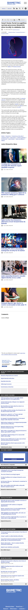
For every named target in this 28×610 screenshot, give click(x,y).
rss (14, 8)
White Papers (13, 608)
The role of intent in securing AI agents (10, 474)
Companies (22, 608)
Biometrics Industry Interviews (8, 489)
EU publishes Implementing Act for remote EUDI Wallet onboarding (12, 435)
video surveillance (20, 139)
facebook (22, 8)
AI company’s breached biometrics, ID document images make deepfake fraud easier (13, 419)
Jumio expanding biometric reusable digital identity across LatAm (13, 277)
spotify (25, 8)
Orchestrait (4, 139)
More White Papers (5, 550)
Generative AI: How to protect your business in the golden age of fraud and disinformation (13, 539)
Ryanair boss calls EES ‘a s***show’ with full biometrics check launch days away (11, 415)
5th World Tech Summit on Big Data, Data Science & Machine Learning (14, 562)
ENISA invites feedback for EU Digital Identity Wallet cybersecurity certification (14, 423)
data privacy (13, 137)
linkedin (17, 8)
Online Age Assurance (6, 384)
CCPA (18, 107)
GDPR (16, 104)
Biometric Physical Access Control (9, 375)
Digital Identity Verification (7, 378)
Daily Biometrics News (6, 447)
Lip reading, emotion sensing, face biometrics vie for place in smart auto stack (13, 411)
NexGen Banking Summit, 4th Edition (14, 580)
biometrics (8, 136)
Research (5, 608)
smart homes (11, 139)
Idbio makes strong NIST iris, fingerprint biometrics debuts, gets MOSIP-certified (14, 431)
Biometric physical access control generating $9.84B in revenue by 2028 (12, 427)
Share (5, 19)
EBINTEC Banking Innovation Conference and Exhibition (14, 567)
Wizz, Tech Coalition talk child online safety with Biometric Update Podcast (12, 486)
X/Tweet (11, 19)
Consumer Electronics (20, 32)
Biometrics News (12, 32)
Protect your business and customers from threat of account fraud (14, 532)
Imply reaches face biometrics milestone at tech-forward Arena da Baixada (13, 221)
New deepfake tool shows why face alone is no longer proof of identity (12, 406)
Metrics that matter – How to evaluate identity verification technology (12, 543)
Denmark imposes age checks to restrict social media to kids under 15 (13, 304)
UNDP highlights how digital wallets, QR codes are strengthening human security (13, 513)
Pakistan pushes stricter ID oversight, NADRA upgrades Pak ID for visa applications (12, 398)
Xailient (9, 66)
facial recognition (21, 137)
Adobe (3, 136)
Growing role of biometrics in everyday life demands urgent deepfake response (11, 165)
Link (17, 19)
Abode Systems (17, 66)
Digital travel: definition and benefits (10, 547)
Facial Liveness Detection (7, 387)
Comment (22, 19)
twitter (19, 8)
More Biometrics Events (7, 584)
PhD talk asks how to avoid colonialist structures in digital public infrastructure (13, 501)
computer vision (5, 137)
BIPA (21, 105)
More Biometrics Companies (8, 464)
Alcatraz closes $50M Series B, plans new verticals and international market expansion (13, 439)
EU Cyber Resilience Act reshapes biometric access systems (13, 478)
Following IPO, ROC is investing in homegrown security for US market (13, 249)
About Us (4, 8)
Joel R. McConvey (16, 29)
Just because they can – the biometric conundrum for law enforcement (14, 482)
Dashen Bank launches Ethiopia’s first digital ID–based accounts (13, 402)
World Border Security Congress (14, 572)
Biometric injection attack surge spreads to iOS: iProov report (13, 443)
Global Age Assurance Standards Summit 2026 (14, 576)
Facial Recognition (4, 33)
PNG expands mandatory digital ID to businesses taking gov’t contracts (13, 193)
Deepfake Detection (6, 381)
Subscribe (9, 8)
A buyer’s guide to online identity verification (12, 536)
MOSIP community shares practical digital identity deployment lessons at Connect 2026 (13, 509)
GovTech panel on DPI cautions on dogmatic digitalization (11, 505)
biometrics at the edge (17, 136)
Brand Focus (19, 606)
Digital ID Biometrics (6, 521)
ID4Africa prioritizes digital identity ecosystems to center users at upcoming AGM (13, 517)
